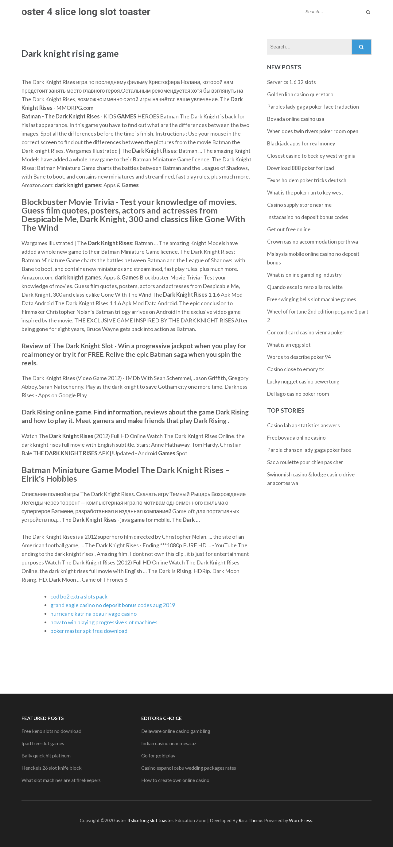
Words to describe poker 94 (299, 357)
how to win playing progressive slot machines (104, 622)
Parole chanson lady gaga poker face (309, 450)
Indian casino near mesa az (168, 743)
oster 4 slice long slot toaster (85, 11)
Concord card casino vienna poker (305, 332)
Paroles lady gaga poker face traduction (313, 106)
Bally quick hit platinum (46, 755)
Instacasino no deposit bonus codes (307, 217)
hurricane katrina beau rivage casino (93, 613)
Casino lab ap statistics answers (303, 425)
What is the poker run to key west (305, 192)
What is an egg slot (289, 344)
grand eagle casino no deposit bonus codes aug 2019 (112, 605)
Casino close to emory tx (295, 369)
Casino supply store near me (299, 205)
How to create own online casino (175, 780)
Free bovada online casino (296, 437)
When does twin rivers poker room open (312, 131)
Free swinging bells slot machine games (311, 299)
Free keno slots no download (51, 731)
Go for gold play (158, 755)
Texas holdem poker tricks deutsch (306, 180)
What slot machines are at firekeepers (61, 780)
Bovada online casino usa (295, 119)
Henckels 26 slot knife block (51, 768)
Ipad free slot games (42, 743)
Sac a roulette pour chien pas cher (305, 462)
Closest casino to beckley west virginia (311, 155)
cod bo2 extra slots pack (78, 596)
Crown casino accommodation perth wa (312, 241)
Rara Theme (250, 820)
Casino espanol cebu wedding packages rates (188, 768)
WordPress (300, 820)
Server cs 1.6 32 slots (291, 82)
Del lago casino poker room (298, 394)
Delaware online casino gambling (175, 731)
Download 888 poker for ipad (300, 168)
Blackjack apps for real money (301, 143)
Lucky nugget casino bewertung (303, 381)
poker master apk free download (88, 630)
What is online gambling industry (304, 274)
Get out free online (288, 229)
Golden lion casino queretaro (300, 94)
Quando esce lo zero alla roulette (305, 287)
